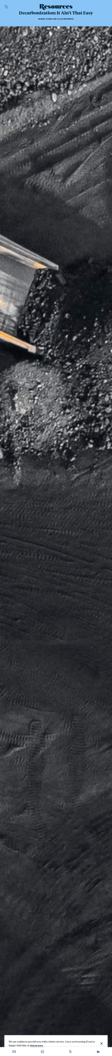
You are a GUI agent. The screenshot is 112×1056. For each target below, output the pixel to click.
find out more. (36, 1045)
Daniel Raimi (45, 19)
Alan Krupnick (65, 19)
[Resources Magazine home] (56, 7)
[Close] (101, 1043)
